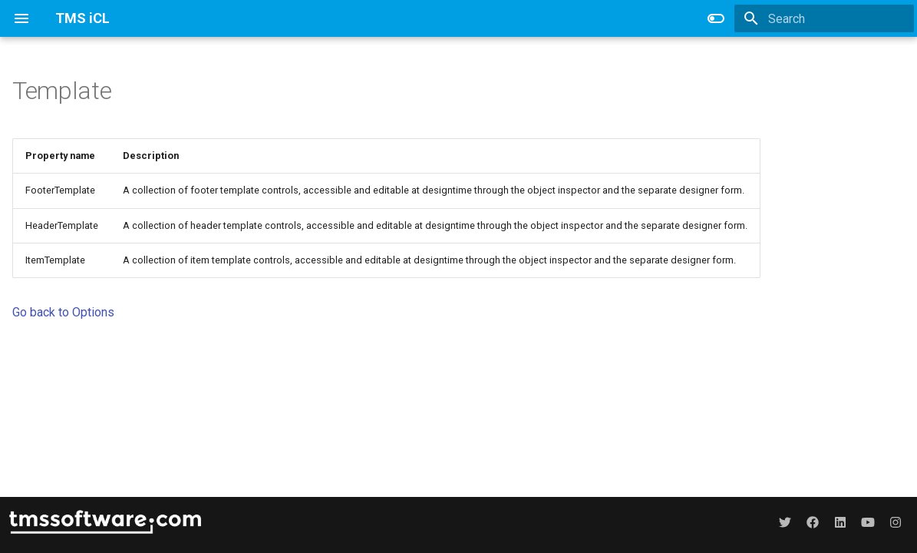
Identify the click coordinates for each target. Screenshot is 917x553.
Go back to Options (63, 312)
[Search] (824, 18)
